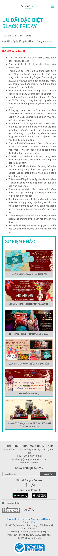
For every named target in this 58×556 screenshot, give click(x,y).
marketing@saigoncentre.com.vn (29, 459)
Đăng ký (48, 474)
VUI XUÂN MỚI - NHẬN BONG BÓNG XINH (29, 304)
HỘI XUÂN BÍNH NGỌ (29, 393)
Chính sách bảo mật (29, 462)
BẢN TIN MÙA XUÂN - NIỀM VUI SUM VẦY (29, 364)
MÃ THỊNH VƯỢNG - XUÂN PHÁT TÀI (29, 274)
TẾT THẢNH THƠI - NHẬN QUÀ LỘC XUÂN (29, 334)
